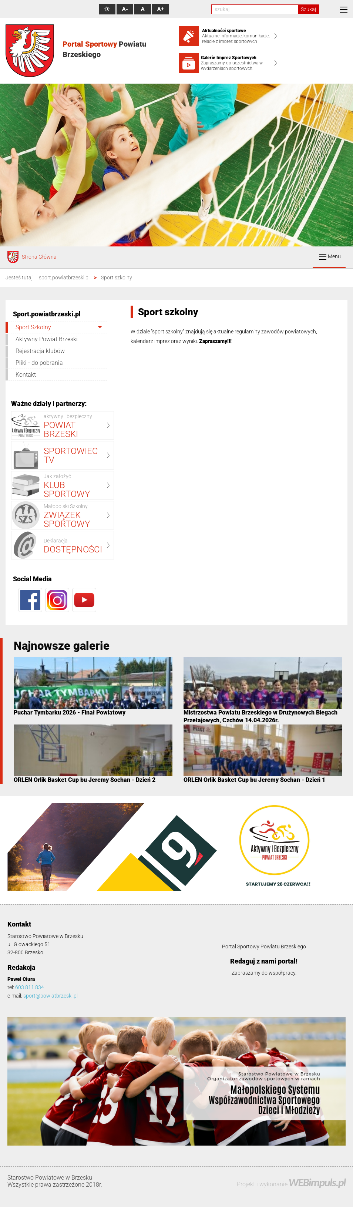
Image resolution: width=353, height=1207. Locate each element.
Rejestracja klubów (40, 350)
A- (125, 9)
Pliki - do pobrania (39, 362)
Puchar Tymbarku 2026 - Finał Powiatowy (69, 712)
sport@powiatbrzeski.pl (50, 996)
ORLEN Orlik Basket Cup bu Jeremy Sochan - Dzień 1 (254, 779)
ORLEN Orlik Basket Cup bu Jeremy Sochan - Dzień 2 (84, 779)
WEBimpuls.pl (317, 1182)
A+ (160, 9)
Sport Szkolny (33, 327)
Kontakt (26, 374)
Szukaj (308, 9)
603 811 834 (29, 987)
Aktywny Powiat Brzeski (47, 339)
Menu (330, 256)
